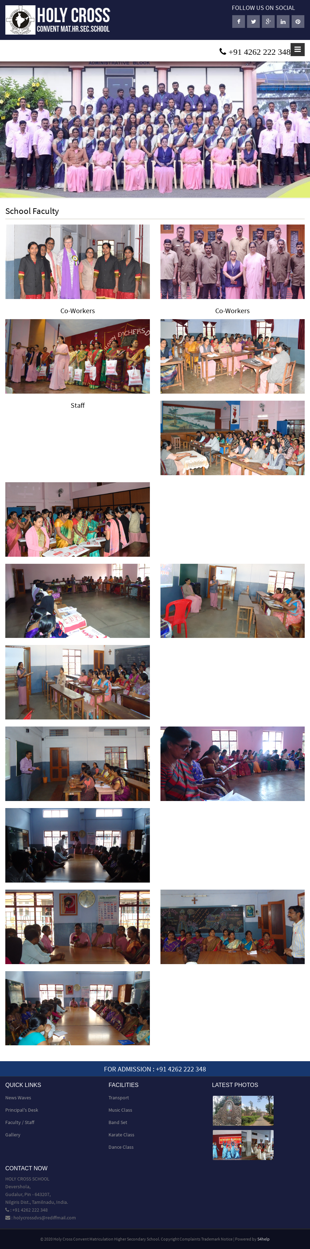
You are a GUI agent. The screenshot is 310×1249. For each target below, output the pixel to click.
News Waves (18, 1097)
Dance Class (121, 1147)
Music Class (120, 1110)
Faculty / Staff (19, 1122)
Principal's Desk (21, 1110)
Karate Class (121, 1134)
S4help (263, 1239)
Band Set (118, 1122)
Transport (119, 1097)
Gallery (13, 1134)
